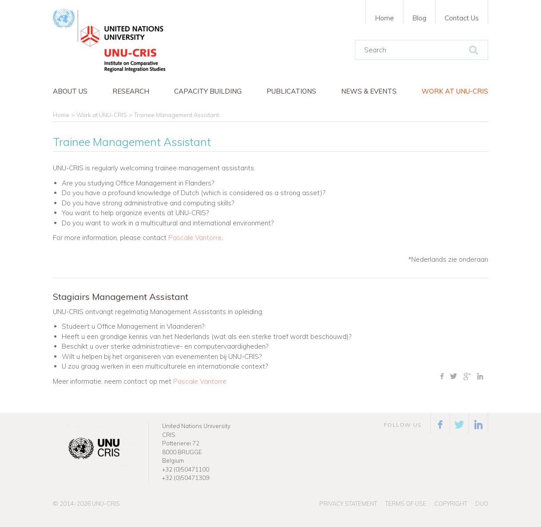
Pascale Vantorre (195, 237)
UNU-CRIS (106, 503)
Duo (481, 503)
